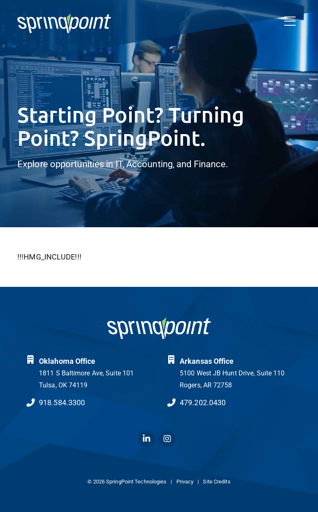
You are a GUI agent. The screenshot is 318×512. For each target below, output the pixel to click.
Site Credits (216, 482)
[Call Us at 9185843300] (30, 403)
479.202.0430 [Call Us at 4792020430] (203, 402)
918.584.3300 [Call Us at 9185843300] (62, 402)
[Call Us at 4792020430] (171, 403)
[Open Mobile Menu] (289, 21)
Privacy (185, 482)
